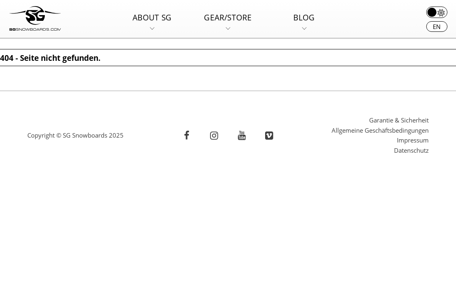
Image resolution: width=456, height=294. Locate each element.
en (437, 26)
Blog (303, 17)
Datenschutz (411, 150)
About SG (152, 17)
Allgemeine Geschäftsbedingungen (380, 130)
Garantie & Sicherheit (399, 120)
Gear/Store (228, 17)
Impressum (413, 140)
